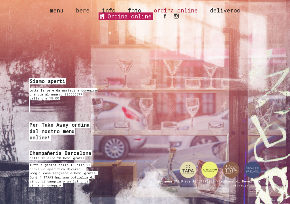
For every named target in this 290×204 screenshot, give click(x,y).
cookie (255, 185)
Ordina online (126, 16)
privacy (240, 185)
